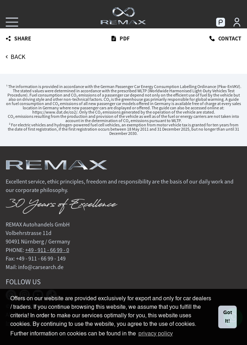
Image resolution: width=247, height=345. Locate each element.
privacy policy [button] (155, 334)
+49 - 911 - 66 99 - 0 (47, 249)
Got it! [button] (227, 317)
